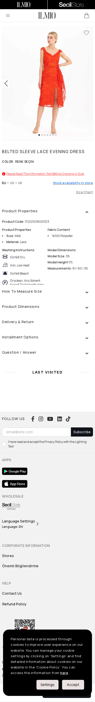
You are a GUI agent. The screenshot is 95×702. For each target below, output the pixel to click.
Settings (47, 684)
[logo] (46, 15)
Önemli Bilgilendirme (20, 565)
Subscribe (82, 431)
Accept (73, 684)
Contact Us (12, 593)
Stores (8, 555)
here (64, 672)
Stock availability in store (73, 183)
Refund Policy (14, 604)
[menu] (8, 15)
